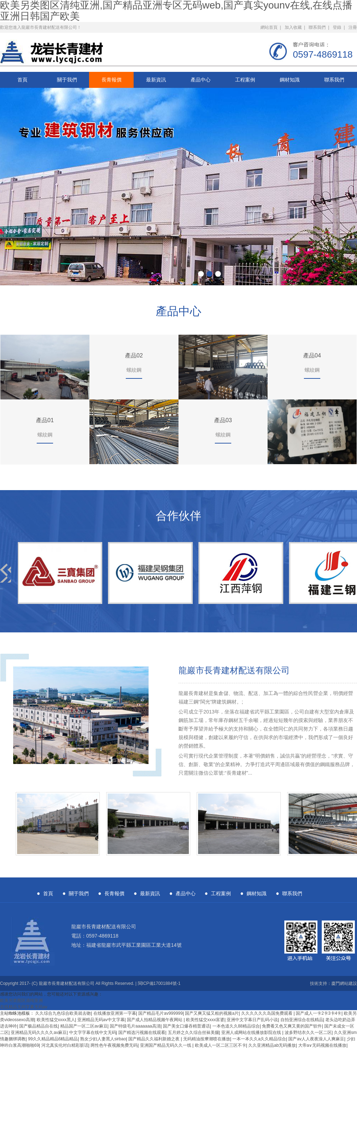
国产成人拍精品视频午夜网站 (155, 1019)
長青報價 (111, 80)
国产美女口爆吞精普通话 (186, 1026)
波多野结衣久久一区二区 (308, 1032)
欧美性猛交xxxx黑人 (56, 1019)
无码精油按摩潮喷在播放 (206, 1038)
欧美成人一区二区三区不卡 (220, 1045)
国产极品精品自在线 (38, 1026)
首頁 (22, 80)
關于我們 (67, 80)
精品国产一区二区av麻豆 (84, 1026)
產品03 (223, 420)
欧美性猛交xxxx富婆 (205, 1019)
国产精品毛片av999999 (160, 1013)
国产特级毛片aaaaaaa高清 (135, 1026)
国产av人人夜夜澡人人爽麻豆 (316, 1038)
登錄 (337, 27)
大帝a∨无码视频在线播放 (322, 1045)
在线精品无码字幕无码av (23, 1006)
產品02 (134, 355)
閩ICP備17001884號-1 (159, 983)
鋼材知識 (290, 80)
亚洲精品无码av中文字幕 (101, 1019)
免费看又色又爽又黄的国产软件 (292, 1026)
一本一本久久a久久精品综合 (259, 1038)
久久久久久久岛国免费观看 (267, 1013)
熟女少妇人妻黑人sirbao (103, 1038)
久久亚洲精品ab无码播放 (272, 1045)
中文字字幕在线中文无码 (92, 1032)
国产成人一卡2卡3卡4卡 (318, 1013)
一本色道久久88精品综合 (236, 1026)
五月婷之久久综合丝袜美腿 (193, 1032)
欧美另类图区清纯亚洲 (21, 1000)
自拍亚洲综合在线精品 (301, 1019)
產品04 (312, 355)
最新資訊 (156, 80)
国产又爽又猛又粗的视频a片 (212, 1013)
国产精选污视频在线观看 (141, 1032)
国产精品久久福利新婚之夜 (154, 1038)
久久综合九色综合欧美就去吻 (63, 1013)
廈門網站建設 (344, 983)
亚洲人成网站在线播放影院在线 (251, 1032)
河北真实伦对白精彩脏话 (64, 1045)
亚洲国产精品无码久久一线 (166, 1045)
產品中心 (201, 80)
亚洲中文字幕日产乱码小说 (252, 1019)
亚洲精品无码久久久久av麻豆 (39, 1032)
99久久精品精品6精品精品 (53, 1038)
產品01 (45, 420)
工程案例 (245, 80)
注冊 (352, 27)
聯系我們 (317, 27)
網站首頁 (269, 27)
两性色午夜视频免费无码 (114, 1045)
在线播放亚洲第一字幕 (114, 1013)
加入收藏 (293, 27)
